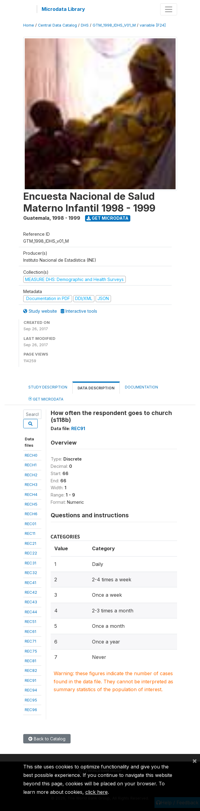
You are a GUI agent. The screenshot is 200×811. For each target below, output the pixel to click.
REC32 (31, 572)
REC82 (31, 670)
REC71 (30, 641)
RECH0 (31, 455)
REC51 (30, 621)
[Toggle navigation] (168, 9)
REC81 (30, 660)
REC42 (31, 592)
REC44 (31, 611)
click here (96, 792)
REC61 (30, 631)
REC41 (30, 582)
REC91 (30, 680)
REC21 (30, 543)
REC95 (31, 700)
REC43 (31, 601)
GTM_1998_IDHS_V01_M (114, 25)
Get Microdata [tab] (45, 398)
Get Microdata (108, 218)
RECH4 (31, 494)
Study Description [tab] (47, 387)
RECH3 (31, 484)
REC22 (31, 553)
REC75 (31, 651)
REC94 (31, 690)
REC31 (30, 562)
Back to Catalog (46, 738)
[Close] (194, 760)
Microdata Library (63, 9)
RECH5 (31, 504)
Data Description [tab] (96, 388)
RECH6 (31, 513)
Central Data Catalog (57, 25)
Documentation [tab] (141, 387)
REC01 (30, 523)
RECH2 (31, 474)
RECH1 (31, 464)
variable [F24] (153, 25)
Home (28, 25)
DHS (85, 25)
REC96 (31, 709)
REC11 (30, 533)
